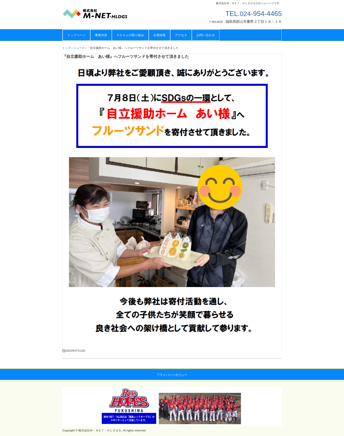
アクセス (181, 35)
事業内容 (101, 35)
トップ (66, 48)
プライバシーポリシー (172, 374)
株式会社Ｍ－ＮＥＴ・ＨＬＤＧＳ (106, 15)
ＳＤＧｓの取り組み (130, 35)
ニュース (79, 48)
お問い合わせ (205, 35)
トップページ (76, 35)
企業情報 (159, 35)
